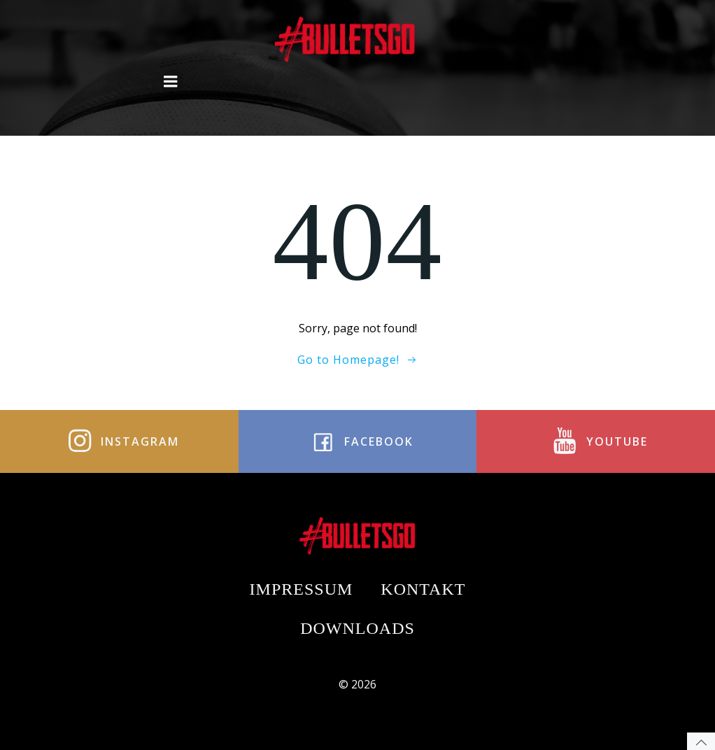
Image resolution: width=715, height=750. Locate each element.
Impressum (301, 589)
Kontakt (423, 589)
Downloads (357, 628)
